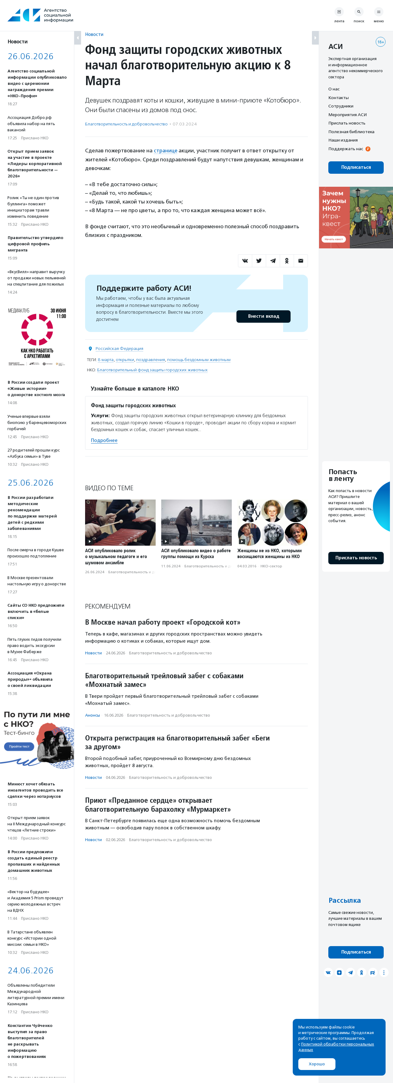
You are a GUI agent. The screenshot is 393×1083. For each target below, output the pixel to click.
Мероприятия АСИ (347, 114)
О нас (333, 88)
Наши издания (343, 140)
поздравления (150, 359)
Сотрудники (340, 105)
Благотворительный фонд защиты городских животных (152, 369)
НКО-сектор (271, 566)
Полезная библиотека (351, 131)
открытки (125, 359)
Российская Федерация (119, 348)
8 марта (106, 359)
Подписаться (356, 167)
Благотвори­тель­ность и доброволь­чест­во (126, 124)
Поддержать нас (345, 148)
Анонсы (92, 715)
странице (166, 150)
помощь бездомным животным (199, 359)
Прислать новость (346, 122)
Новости (94, 34)
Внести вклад (263, 316)
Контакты (338, 97)
